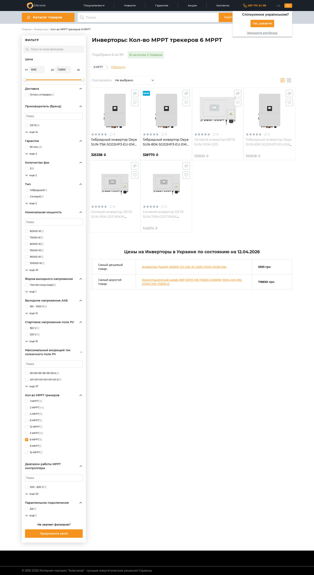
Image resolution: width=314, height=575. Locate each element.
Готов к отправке (39, 94)
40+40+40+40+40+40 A (43, 379)
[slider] (25, 79)
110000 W (34, 250)
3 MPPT (34, 433)
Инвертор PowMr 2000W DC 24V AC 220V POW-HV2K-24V (184, 267)
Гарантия (161, 5)
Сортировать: (102, 80)
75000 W (34, 237)
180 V (32, 328)
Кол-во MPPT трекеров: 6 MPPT (71, 29)
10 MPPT (33, 452)
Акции (192, 5)
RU (288, 5)
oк (78, 69)
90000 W (34, 256)
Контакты (222, 5)
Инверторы (41, 29)
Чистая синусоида (40, 284)
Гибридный (36, 190)
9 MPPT (33, 446)
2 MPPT (34, 407)
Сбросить (118, 67)
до (52, 69)
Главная (27, 29)
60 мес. (33, 147)
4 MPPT (33, 414)
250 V (32, 334)
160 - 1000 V (36, 306)
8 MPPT (33, 420)
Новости (130, 5)
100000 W (34, 263)
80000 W (34, 231)
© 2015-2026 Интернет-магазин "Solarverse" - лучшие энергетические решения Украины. (87, 570)
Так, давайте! (262, 23)
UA (278, 5)
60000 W (34, 244)
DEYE (32, 125)
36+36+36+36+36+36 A (42, 373)
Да (30, 508)
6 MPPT (33, 439)
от (26, 69)
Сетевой (34, 196)
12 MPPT (33, 426)
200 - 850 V (36, 487)
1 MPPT (33, 401)
